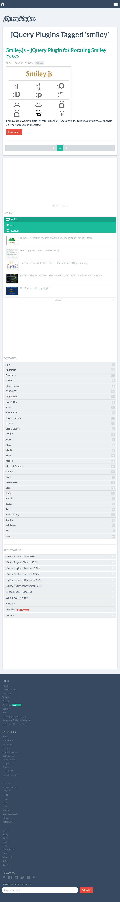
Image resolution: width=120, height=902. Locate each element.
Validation (60, 525)
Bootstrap (60, 375)
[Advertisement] (60, 181)
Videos (5, 697)
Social (60, 498)
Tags (10, 225)
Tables (60, 504)
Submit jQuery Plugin (60, 597)
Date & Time (60, 396)
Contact (60, 615)
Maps (60, 445)
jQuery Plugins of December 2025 (60, 579)
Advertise (60, 609)
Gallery (60, 423)
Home (5, 686)
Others (39, 63)
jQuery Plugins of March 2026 (60, 562)
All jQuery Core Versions (14, 724)
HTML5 (60, 434)
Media (60, 450)
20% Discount (23, 610)
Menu (60, 455)
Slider (60, 493)
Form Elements (60, 418)
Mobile (60, 461)
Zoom (60, 536)
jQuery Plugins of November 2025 (60, 585)
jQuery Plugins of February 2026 (60, 568)
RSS (4, 712)
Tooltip (60, 520)
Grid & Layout (60, 428)
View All (84, 299)
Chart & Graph (60, 386)
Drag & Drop (60, 402)
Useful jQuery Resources (60, 591)
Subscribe (86, 890)
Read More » (14, 132)
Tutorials (12, 230)
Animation (60, 369)
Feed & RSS (60, 412)
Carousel (60, 380)
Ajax (60, 364)
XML (60, 530)
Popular (6, 701)
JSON (60, 439)
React (60, 477)
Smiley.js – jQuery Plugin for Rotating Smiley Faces (56, 53)
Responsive (60, 482)
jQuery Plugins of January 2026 (60, 574)
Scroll (60, 487)
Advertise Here (60, 205)
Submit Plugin (9, 689)
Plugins (11, 219)
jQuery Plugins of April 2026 (60, 556)
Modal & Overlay (60, 466)
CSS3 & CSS (60, 391)
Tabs (60, 509)
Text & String (60, 514)
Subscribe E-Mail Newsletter (16, 720)
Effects (60, 407)
